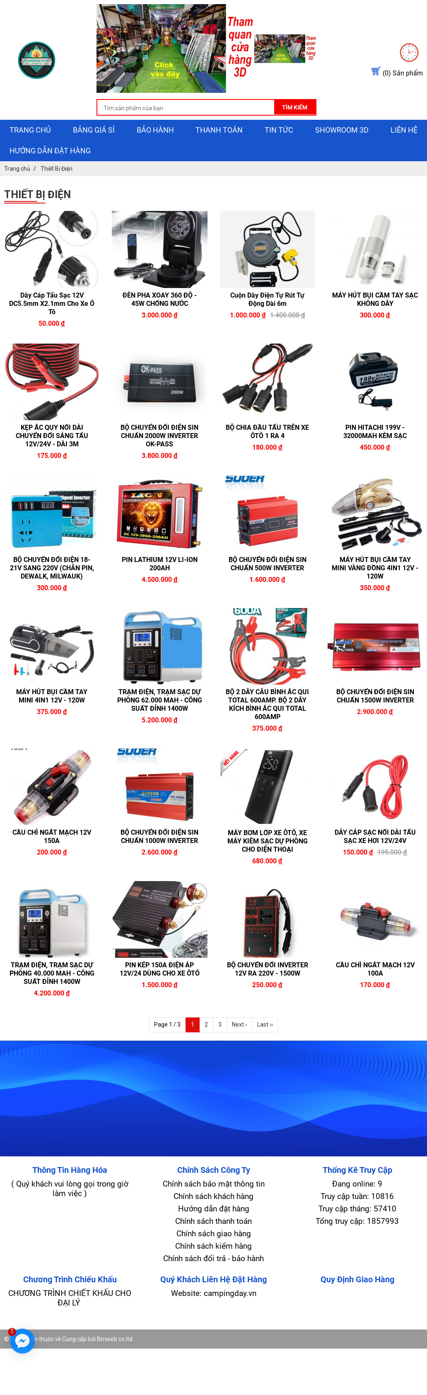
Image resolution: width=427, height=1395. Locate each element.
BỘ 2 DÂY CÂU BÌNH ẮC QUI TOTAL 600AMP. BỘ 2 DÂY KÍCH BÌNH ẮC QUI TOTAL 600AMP (267, 704)
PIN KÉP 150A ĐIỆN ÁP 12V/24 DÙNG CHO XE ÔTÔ (160, 969)
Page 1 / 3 (167, 1024)
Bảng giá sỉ (94, 130)
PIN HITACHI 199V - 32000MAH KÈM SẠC (375, 432)
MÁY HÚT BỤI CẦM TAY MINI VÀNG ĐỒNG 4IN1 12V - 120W (375, 568)
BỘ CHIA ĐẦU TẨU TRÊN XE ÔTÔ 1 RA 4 (267, 432)
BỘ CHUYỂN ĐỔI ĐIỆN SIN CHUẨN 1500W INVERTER (375, 696)
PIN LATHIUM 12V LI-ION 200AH (160, 564)
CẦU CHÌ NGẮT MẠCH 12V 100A (375, 969)
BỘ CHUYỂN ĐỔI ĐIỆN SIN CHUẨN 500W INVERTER (267, 564)
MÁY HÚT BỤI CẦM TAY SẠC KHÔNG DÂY (375, 299)
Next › (239, 1024)
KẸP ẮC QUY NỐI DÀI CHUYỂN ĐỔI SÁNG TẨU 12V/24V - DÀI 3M (52, 436)
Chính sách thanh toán (213, 1221)
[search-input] (206, 108)
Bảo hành (155, 130)
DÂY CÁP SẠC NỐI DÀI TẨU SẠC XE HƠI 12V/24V (375, 836)
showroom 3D (342, 130)
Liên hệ (404, 130)
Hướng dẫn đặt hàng (50, 150)
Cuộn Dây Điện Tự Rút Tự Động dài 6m (267, 299)
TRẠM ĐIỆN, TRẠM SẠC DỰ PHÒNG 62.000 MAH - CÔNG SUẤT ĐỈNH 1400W (159, 700)
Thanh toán (219, 130)
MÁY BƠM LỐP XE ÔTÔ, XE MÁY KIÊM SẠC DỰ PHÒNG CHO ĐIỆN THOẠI (267, 841)
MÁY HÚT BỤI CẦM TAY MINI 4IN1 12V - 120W (51, 696)
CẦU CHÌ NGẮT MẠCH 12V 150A (51, 836)
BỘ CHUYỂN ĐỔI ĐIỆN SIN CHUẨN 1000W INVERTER (159, 836)
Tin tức (279, 130)
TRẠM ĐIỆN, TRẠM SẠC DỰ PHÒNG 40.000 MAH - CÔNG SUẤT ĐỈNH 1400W (52, 973)
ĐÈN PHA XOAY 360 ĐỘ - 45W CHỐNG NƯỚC (160, 299)
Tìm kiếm (294, 107)
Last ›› (265, 1024)
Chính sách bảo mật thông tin (214, 1184)
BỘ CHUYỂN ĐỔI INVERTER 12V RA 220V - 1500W (267, 969)
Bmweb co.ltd (115, 1339)
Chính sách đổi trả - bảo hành (213, 1258)
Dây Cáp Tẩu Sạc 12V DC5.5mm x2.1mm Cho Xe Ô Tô (51, 303)
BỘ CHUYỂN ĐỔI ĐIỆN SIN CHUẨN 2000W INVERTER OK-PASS (159, 436)
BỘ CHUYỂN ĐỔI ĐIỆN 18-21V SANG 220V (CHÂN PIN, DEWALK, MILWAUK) (52, 568)
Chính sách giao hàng (213, 1233)
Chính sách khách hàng (213, 1196)
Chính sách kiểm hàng (213, 1246)
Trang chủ (30, 130)
